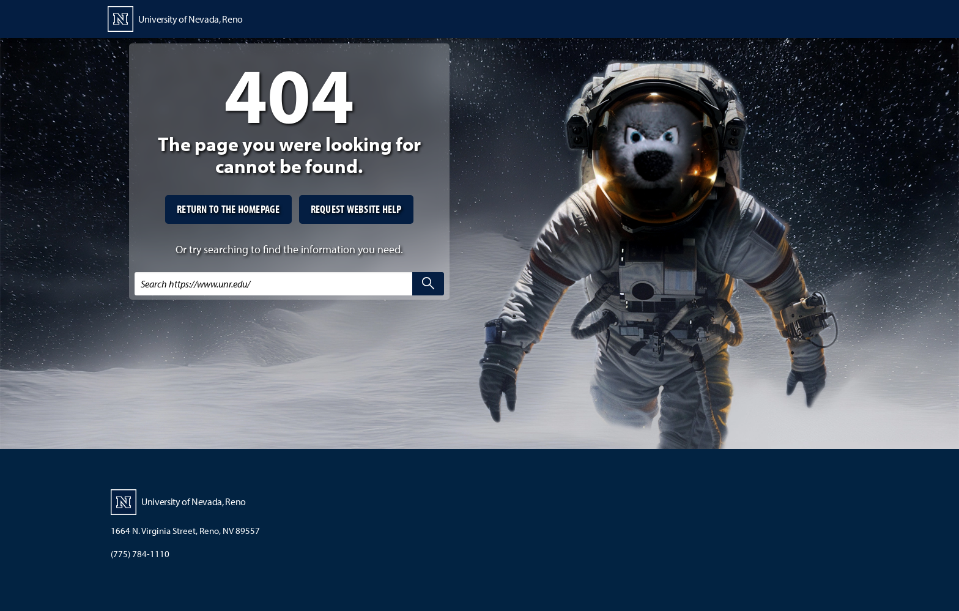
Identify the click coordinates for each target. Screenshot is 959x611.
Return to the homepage (228, 209)
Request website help (356, 209)
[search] (428, 283)
